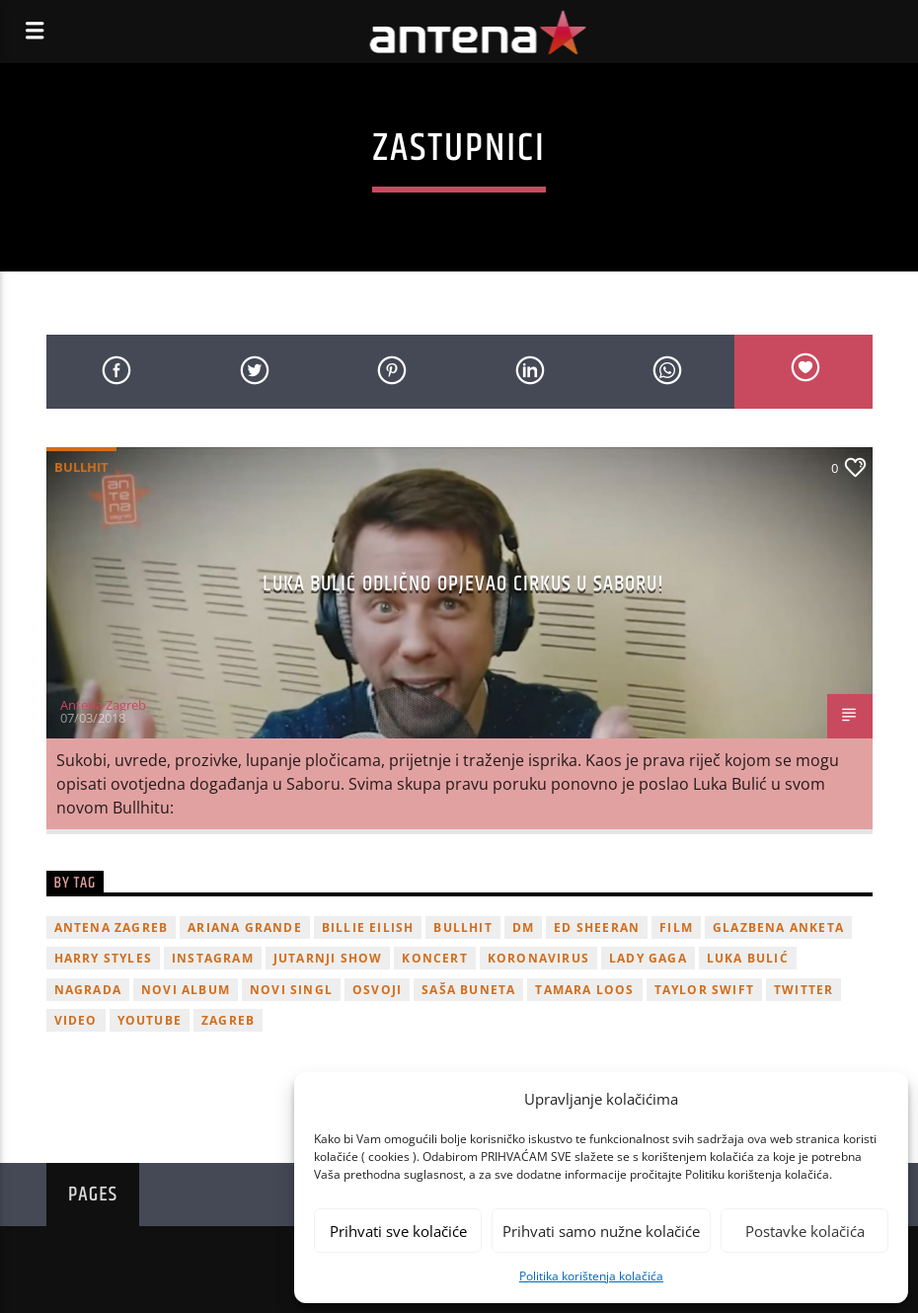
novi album (185, 989)
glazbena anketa (778, 927)
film (676, 927)
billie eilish (368, 927)
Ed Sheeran (597, 927)
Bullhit (81, 467)
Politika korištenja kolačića (591, 1276)
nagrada (87, 989)
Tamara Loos (584, 989)
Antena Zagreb (103, 705)
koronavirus (538, 958)
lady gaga (648, 958)
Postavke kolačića (805, 1231)
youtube (149, 1020)
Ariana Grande (245, 927)
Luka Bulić (748, 958)
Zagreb (228, 1020)
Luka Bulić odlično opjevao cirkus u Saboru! (463, 584)
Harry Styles (103, 958)
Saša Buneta (468, 989)
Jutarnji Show (328, 958)
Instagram (213, 958)
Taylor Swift (704, 989)
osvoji (377, 989)
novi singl (291, 989)
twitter (803, 989)
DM (523, 927)
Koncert (434, 958)
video (76, 1020)
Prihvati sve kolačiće (398, 1231)
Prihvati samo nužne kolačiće (601, 1231)
